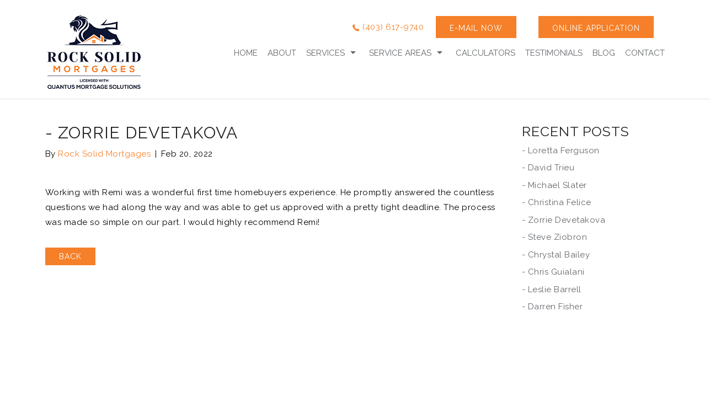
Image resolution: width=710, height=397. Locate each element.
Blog (603, 53)
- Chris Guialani (553, 272)
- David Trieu (548, 168)
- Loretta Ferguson (561, 150)
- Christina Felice (556, 202)
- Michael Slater (554, 185)
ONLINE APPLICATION (596, 28)
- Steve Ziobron (555, 237)
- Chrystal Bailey (556, 255)
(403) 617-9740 (393, 27)
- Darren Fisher (552, 307)
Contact (645, 53)
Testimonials (554, 53)
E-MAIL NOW (476, 28)
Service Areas (400, 53)
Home (246, 53)
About (282, 53)
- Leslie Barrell (551, 289)
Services (325, 53)
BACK (70, 256)
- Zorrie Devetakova (564, 220)
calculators (485, 53)
